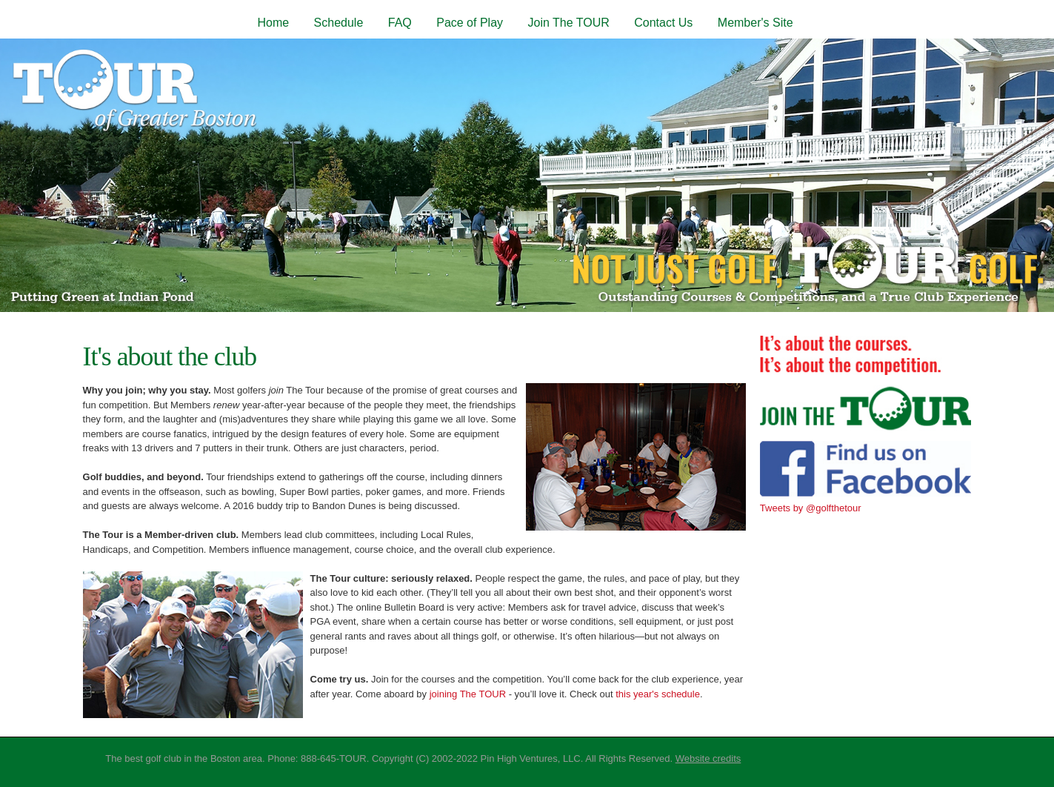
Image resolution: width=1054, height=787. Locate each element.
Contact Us (663, 22)
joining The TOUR (469, 694)
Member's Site (755, 22)
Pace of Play (469, 22)
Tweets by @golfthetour (810, 508)
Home (273, 22)
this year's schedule (658, 694)
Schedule (339, 22)
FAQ (400, 22)
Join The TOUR (568, 22)
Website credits (708, 758)
